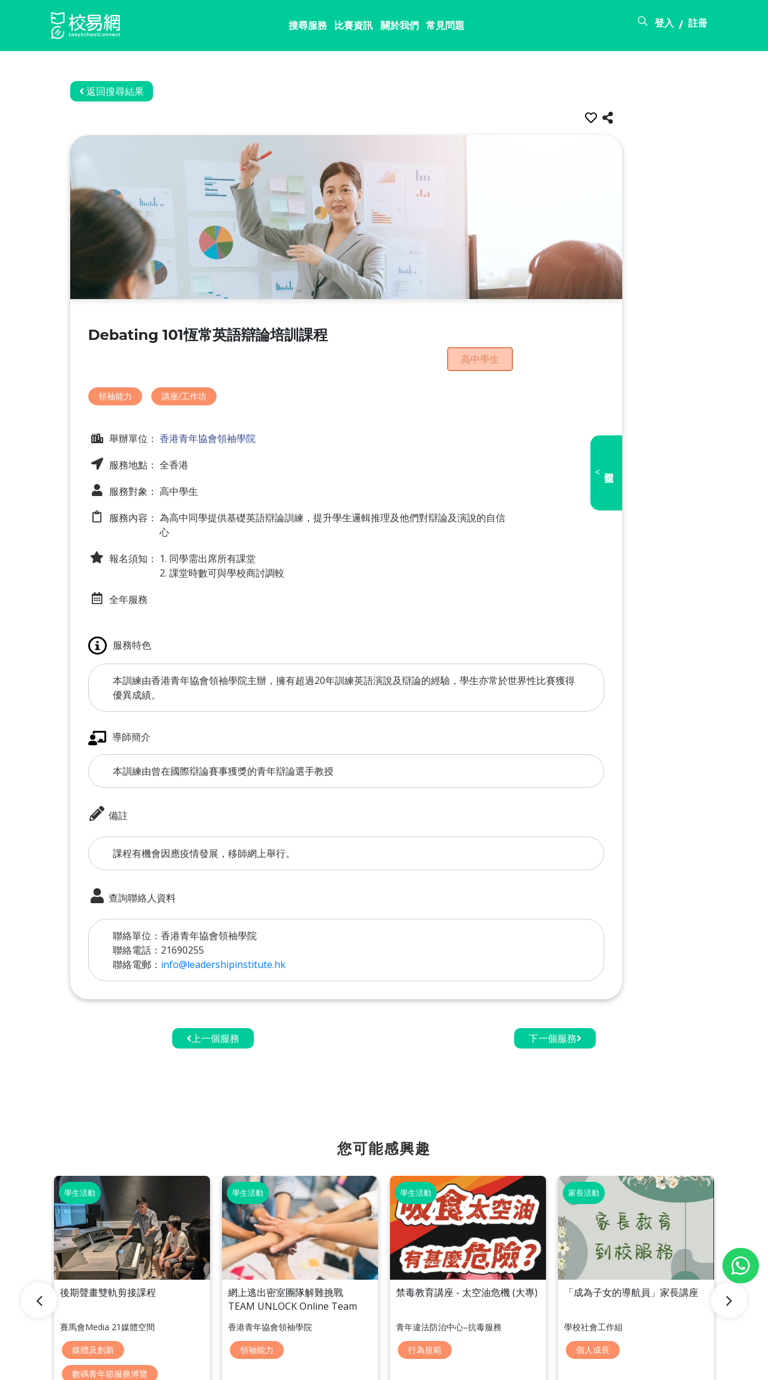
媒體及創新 (93, 1277)
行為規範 (425, 1277)
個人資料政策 (688, 1363)
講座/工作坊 (221, 371)
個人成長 (593, 1277)
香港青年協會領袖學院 (244, 412)
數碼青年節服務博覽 (110, 1298)
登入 (664, 25)
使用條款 (622, 1363)
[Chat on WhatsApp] (740, 1265)
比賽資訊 (249, 28)
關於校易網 (505, 1363)
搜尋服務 (194, 28)
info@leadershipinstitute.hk (261, 926)
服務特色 (157, 608)
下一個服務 (555, 1000)
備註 (146, 777)
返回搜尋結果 (149, 91)
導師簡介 (157, 700)
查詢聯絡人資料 (170, 859)
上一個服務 (213, 1000)
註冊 (697, 25)
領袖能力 (153, 371)
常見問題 (361, 28)
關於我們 (305, 28)
